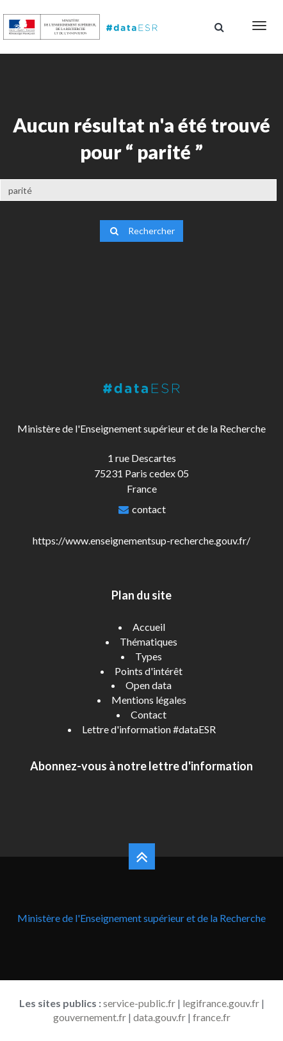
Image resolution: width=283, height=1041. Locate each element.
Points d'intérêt (148, 671)
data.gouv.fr (159, 1017)
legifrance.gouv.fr (220, 1003)
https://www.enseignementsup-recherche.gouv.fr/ (141, 540)
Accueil (149, 627)
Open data (148, 685)
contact (149, 509)
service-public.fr (139, 1003)
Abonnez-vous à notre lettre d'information (141, 766)
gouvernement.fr (89, 1017)
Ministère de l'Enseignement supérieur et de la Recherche (141, 918)
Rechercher (141, 230)
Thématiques (148, 641)
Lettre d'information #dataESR (149, 729)
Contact (148, 714)
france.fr (211, 1017)
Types (148, 656)
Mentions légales (148, 700)
